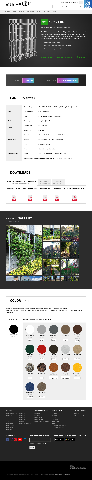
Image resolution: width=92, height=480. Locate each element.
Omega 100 (22, 417)
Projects (21, 12)
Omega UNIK (23, 419)
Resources (47, 12)
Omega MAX (9, 423)
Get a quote (30, 12)
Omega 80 (22, 415)
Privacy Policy (55, 419)
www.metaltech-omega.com (63, 474)
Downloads (60, 57)
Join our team (55, 421)
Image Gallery (71, 57)
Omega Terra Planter (25, 423)
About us (54, 413)
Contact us (28, 80)
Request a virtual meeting (68, 80)
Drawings (37, 413)
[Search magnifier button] (81, 7)
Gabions (21, 421)
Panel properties (48, 57)
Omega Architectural (11, 413)
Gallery (38, 12)
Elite (7, 417)
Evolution (8, 419)
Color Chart (82, 57)
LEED (53, 423)
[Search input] (66, 7)
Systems (7, 12)
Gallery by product (39, 417)
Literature (37, 415)
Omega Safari (9, 427)
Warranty (54, 415)
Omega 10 (9, 429)
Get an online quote (78, 415)
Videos (54, 12)
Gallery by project (39, 419)
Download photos (12, 221)
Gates (14, 12)
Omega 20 (22, 413)
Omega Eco (9, 415)
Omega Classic (10, 425)
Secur (7, 421)
